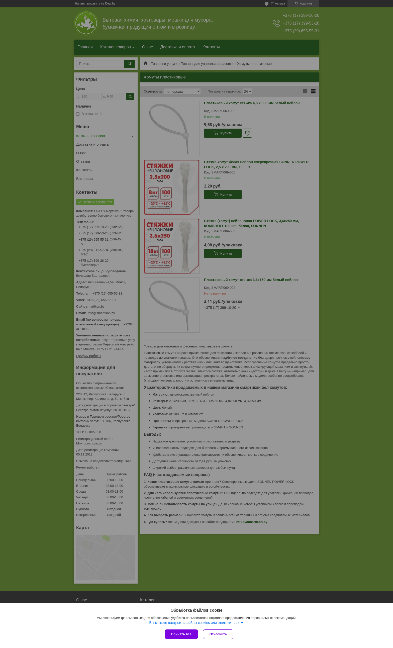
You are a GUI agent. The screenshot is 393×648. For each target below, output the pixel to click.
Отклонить (218, 634)
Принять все (181, 634)
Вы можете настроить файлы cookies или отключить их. (194, 623)
